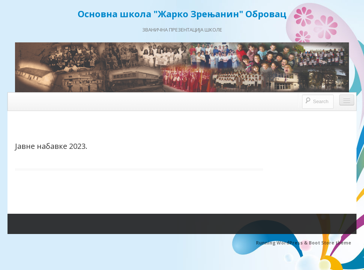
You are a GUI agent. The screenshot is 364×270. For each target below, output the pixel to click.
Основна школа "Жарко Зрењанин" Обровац (182, 14)
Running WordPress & (282, 243)
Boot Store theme (330, 243)
